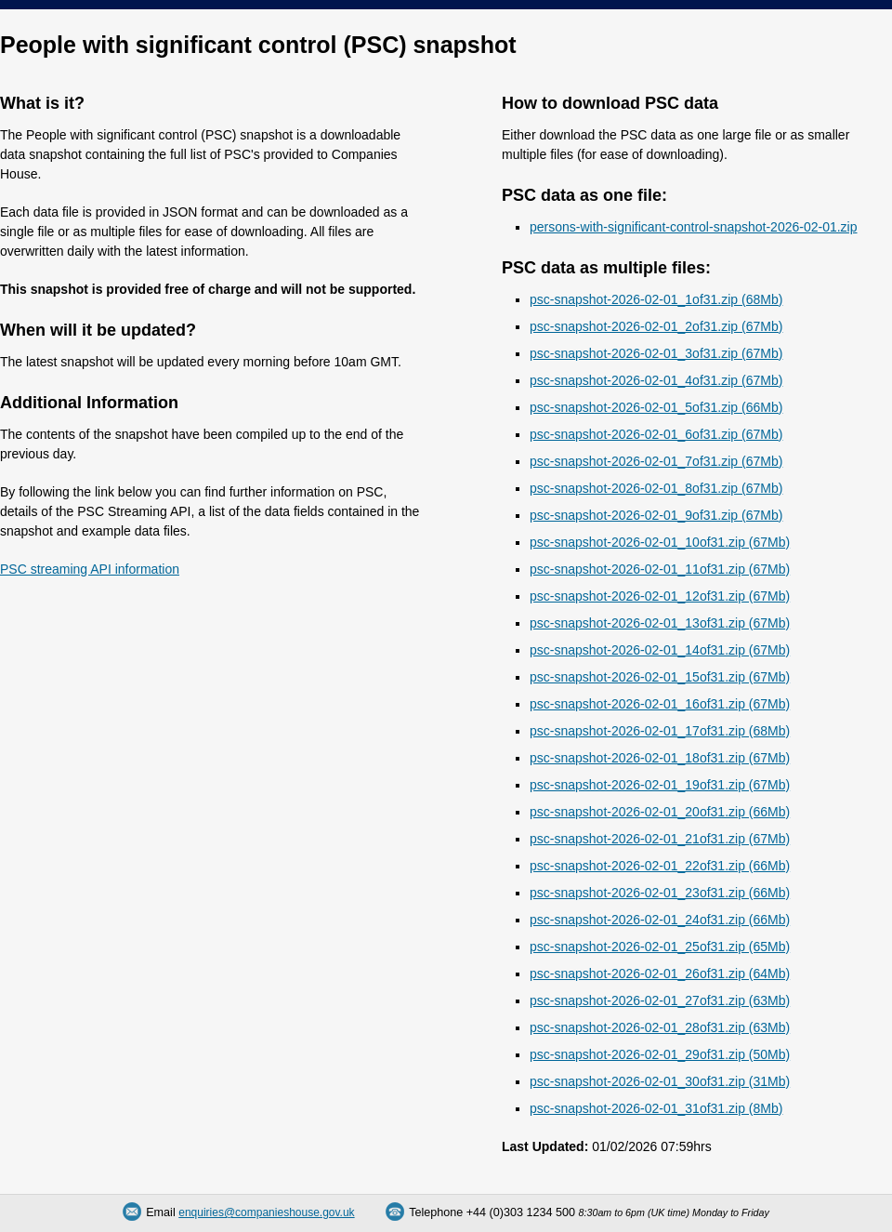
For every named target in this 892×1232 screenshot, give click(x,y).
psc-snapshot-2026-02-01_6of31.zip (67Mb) (656, 434)
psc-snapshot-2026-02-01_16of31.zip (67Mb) (660, 703)
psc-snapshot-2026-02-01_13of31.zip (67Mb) (660, 623)
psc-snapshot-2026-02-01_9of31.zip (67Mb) (656, 515)
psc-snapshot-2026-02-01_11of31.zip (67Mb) (660, 569)
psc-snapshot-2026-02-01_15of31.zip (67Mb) (660, 676)
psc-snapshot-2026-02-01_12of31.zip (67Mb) (660, 596)
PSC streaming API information (89, 569)
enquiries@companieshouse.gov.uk (266, 1212)
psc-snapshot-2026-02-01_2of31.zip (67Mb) (656, 326)
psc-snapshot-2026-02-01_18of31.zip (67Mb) (660, 757)
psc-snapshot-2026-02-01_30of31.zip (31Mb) (660, 1081)
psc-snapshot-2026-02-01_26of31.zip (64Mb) (660, 973)
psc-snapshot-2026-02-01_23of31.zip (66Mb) (660, 892)
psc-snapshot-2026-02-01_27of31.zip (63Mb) (660, 1000)
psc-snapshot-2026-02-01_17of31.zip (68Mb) (660, 730)
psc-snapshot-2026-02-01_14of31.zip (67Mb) (660, 649)
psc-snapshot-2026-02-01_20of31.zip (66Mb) (660, 811)
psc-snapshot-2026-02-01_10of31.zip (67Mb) (660, 542)
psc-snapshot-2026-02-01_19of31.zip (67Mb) (660, 784)
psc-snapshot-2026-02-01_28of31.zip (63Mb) (660, 1027)
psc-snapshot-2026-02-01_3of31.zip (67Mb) (656, 353)
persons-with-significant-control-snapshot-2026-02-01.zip (694, 226)
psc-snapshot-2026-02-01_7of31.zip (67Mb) (656, 461)
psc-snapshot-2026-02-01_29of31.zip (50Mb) (660, 1054)
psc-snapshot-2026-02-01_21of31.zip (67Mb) (660, 838)
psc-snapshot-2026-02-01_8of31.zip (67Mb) (656, 488)
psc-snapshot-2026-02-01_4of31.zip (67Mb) (656, 380)
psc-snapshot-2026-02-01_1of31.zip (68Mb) (656, 299)
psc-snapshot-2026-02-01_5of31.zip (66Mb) (656, 407)
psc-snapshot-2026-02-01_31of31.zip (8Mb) (656, 1108)
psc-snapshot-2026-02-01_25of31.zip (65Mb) (660, 946)
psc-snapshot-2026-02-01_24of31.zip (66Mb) (660, 919)
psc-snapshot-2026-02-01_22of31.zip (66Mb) (660, 865)
